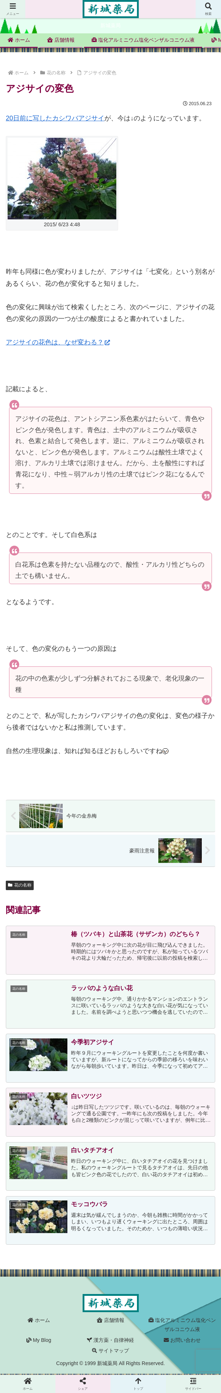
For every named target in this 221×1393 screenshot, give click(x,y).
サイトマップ (110, 1351)
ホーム (39, 1321)
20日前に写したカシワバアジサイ (55, 118)
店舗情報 (110, 1321)
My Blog (38, 1341)
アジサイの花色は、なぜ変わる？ (58, 342)
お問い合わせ (182, 1341)
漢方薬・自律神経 (110, 1341)
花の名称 (20, 885)
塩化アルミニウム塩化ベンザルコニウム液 (182, 1325)
